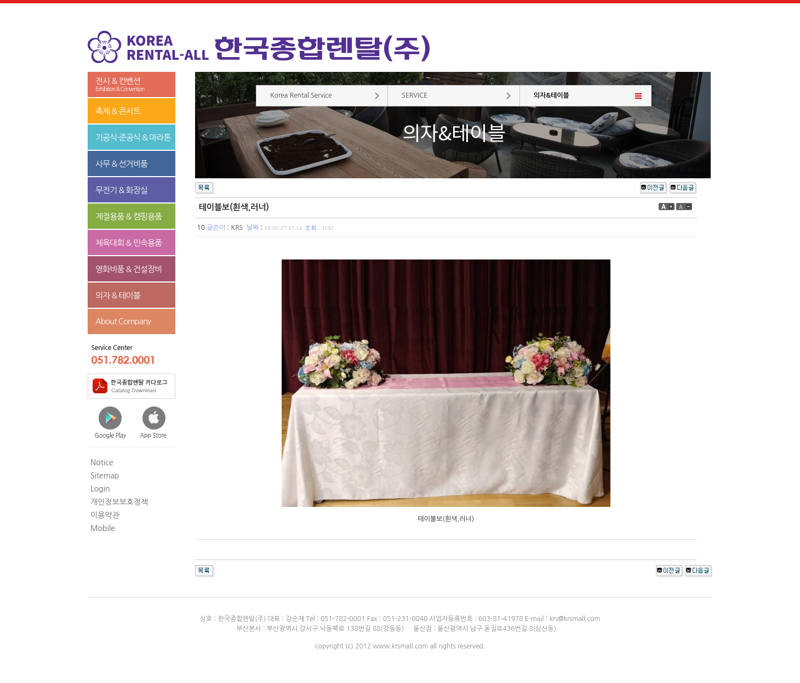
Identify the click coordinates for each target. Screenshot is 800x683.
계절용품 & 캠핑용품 (128, 216)
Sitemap (104, 475)
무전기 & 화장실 (121, 190)
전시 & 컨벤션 (131, 85)
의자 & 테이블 (117, 295)
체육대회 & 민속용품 (128, 243)
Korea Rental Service (301, 95)
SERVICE (414, 95)
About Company (123, 321)
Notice (101, 462)
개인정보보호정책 (119, 502)
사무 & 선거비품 (121, 164)
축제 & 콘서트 (117, 111)
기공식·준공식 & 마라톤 (133, 137)
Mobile (102, 528)
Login (100, 489)
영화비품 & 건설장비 (128, 269)
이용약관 (104, 515)
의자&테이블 (551, 95)
